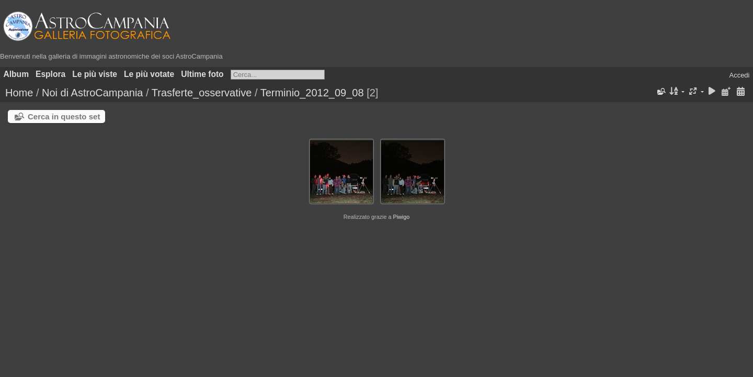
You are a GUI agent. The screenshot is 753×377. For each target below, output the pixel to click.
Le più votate (149, 74)
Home (19, 92)
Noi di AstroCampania (92, 92)
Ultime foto (202, 74)
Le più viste (94, 74)
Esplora (50, 74)
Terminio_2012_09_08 (312, 92)
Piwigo (401, 217)
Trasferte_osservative (202, 92)
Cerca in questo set (64, 116)
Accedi (739, 75)
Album (16, 74)
